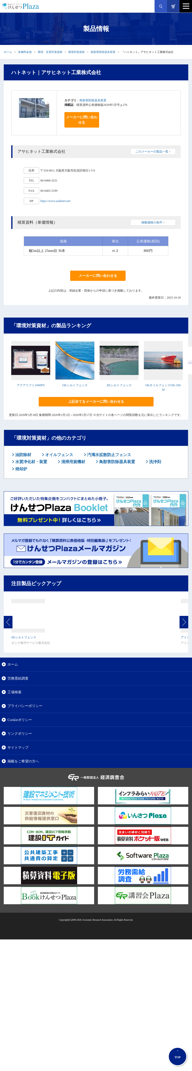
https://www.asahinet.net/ (55, 201)
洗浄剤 (154, 462)
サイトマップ (17, 747)
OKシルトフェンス (74, 385)
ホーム (8, 51)
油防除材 (22, 455)
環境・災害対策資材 (50, 51)
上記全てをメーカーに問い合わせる (96, 401)
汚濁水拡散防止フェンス (108, 455)
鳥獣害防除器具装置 (103, 51)
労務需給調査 (17, 678)
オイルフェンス (58, 455)
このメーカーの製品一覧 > (153, 151)
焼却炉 (20, 469)
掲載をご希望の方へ (23, 761)
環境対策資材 (76, 51)
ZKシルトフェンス (119, 385)
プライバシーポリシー (24, 706)
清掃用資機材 (72, 462)
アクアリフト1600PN (30, 385)
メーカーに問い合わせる (81, 119)
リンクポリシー (19, 733)
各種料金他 (25, 51)
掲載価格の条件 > (153, 222)
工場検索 (14, 692)
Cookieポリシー (19, 720)
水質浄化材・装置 (30, 462)
